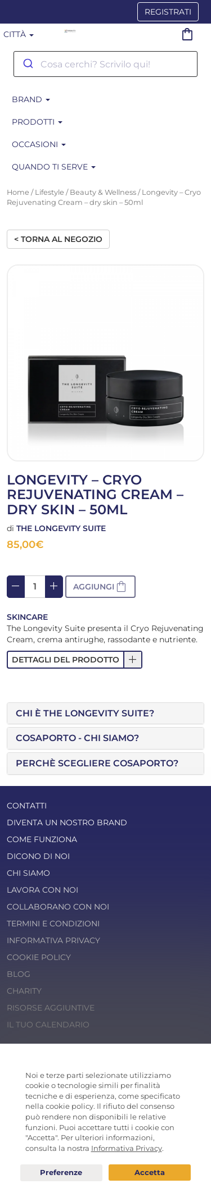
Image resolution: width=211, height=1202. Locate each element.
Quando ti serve (54, 167)
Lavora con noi (42, 890)
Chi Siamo (28, 873)
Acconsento (150, 1172)
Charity (24, 991)
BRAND (31, 99)
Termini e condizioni (53, 923)
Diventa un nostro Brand (67, 822)
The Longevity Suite (61, 528)
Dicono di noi (38, 856)
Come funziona (42, 839)
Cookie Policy (39, 957)
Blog (18, 974)
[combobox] (105, 64)
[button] (74, 660)
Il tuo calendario (48, 1025)
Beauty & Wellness (103, 192)
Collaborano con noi (58, 907)
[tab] (105, 713)
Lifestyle (49, 192)
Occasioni (39, 144)
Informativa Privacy (53, 940)
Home (18, 192)
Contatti (27, 806)
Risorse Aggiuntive (51, 1008)
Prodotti (37, 122)
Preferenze (61, 1172)
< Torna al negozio (58, 239)
